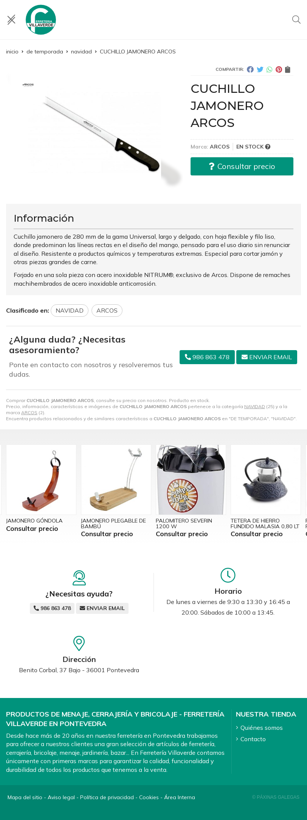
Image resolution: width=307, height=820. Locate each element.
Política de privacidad (107, 797)
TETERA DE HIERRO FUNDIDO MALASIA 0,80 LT (265, 523)
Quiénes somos (261, 727)
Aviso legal (61, 797)
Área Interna (179, 797)
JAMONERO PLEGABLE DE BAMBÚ (113, 523)
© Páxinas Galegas (275, 797)
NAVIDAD (254, 406)
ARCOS (29, 412)
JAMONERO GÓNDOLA (34, 520)
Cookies (149, 797)
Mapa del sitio (25, 797)
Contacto (253, 739)
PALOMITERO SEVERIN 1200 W (184, 523)
